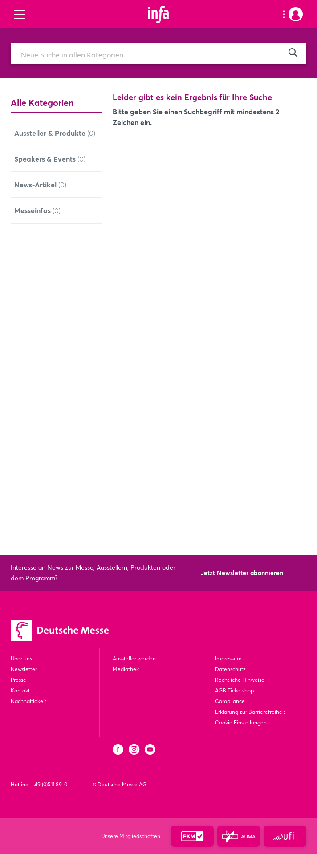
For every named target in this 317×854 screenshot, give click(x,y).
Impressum (228, 658)
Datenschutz (230, 669)
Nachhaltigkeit (28, 701)
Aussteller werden (134, 658)
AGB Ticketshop (234, 690)
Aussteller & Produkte (54, 133)
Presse (18, 679)
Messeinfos (37, 210)
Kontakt (20, 690)
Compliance (230, 701)
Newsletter (24, 669)
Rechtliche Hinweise (239, 679)
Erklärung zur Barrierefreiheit (250, 711)
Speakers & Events (49, 159)
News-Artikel (40, 185)
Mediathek (126, 669)
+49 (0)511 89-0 (49, 784)
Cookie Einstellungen (241, 722)
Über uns (21, 658)
